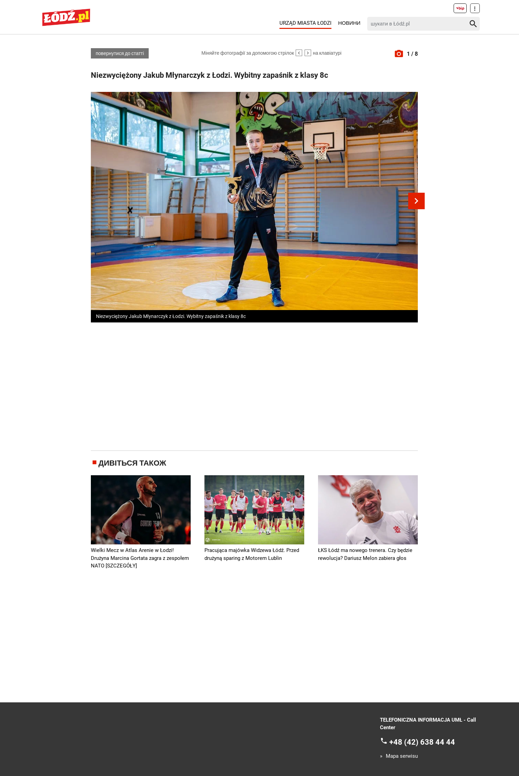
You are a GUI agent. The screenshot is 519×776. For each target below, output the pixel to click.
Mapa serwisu (402, 756)
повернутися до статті (120, 53)
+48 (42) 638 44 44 (422, 741)
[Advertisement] (254, 385)
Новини (349, 23)
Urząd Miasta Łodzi (305, 23)
